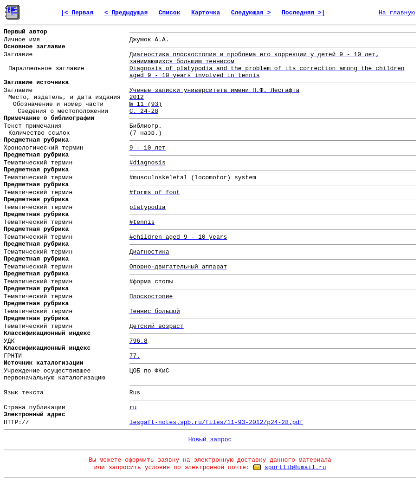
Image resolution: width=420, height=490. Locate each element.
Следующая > (251, 12)
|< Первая (77, 12)
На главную (397, 12)
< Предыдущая (126, 12)
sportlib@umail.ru (295, 467)
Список (170, 12)
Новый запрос (210, 439)
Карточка (205, 12)
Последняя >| (303, 12)
